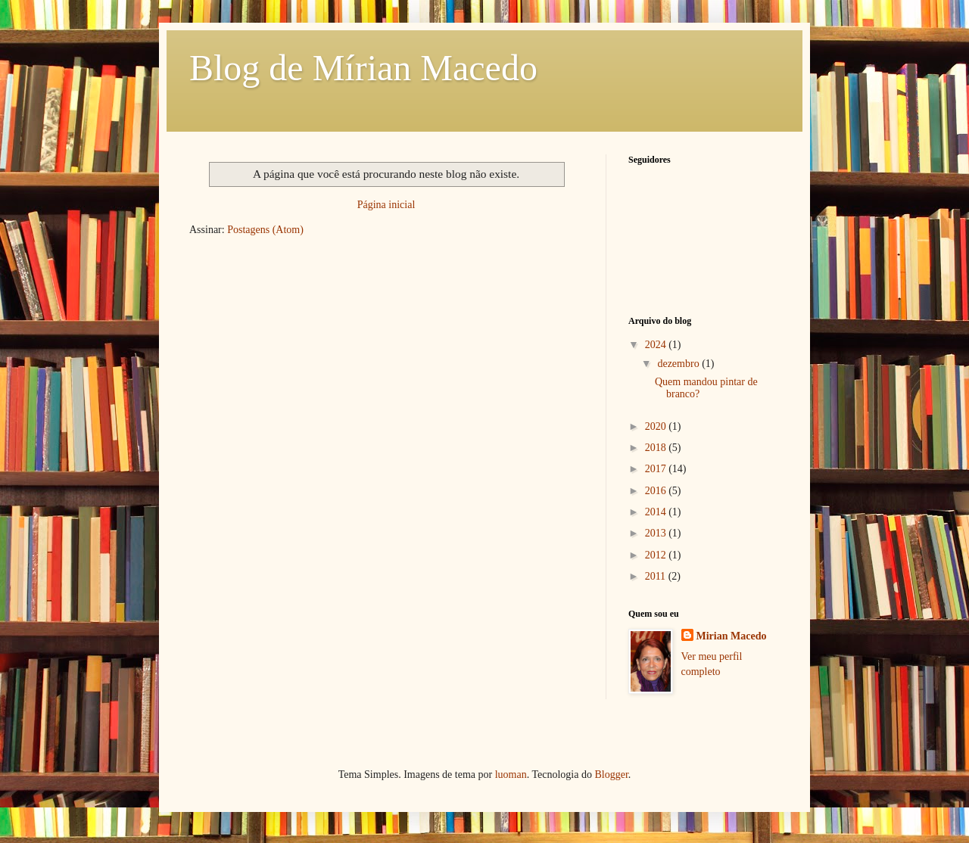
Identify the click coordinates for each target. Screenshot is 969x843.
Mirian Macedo (731, 636)
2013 (657, 533)
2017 (657, 468)
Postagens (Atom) (265, 229)
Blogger (611, 774)
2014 (657, 512)
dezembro (679, 363)
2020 (657, 426)
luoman (511, 774)
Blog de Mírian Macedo (363, 68)
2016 (657, 490)
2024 (657, 344)
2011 (656, 576)
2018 (657, 447)
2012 (657, 555)
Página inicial (386, 204)
